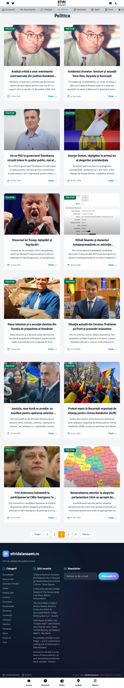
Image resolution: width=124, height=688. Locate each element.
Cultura (6, 597)
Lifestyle (7, 619)
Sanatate (7, 628)
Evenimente (8, 606)
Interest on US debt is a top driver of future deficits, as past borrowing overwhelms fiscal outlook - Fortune (46, 657)
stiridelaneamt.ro (92, 675)
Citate (5, 588)
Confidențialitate (11, 675)
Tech (5, 642)
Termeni (26, 675)
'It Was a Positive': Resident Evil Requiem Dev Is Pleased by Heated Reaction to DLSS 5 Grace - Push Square (46, 579)
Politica (6, 624)
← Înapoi (36, 534)
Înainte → (87, 534)
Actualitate (8, 574)
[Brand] (62, 554)
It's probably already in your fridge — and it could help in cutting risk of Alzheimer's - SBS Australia (46, 642)
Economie (7, 601)
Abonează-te (109, 576)
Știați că (7, 637)
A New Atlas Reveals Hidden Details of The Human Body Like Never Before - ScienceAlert (46, 594)
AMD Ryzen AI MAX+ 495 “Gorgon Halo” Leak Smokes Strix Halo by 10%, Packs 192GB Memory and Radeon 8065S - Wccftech (46, 627)
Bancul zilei (8, 579)
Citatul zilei (8, 592)
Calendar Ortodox (11, 583)
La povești (7, 615)
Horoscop (7, 610)
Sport (5, 633)
